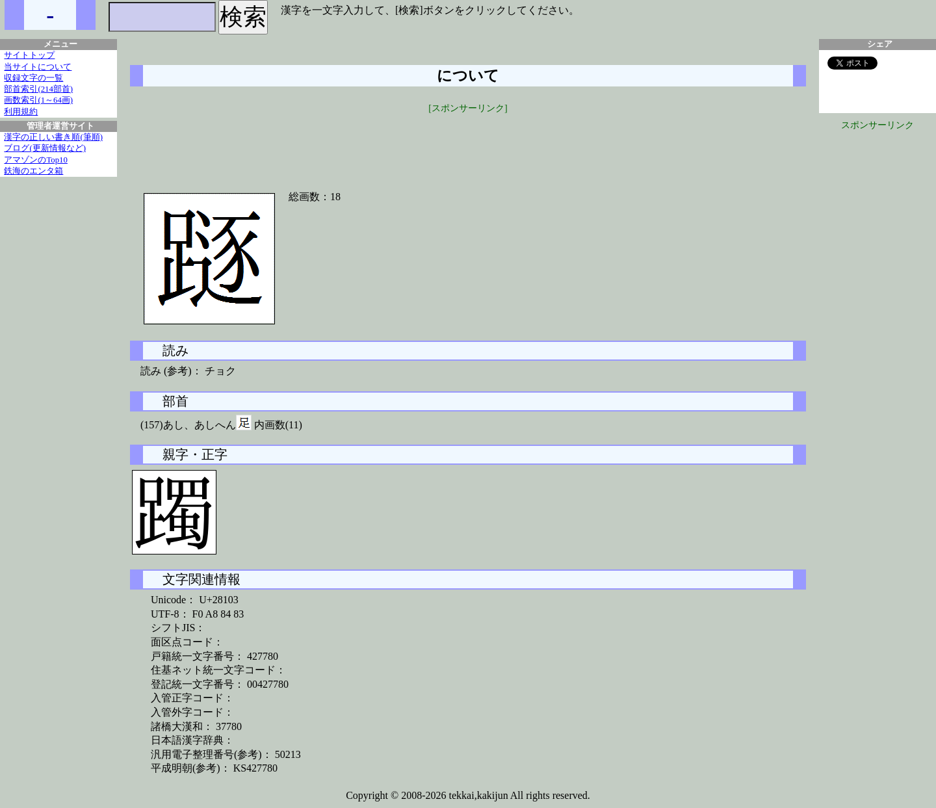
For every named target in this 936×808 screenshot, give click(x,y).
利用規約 (21, 111)
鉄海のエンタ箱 (33, 171)
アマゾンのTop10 (36, 159)
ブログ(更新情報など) (45, 148)
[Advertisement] (468, 144)
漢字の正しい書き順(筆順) (53, 137)
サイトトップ (29, 55)
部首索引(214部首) (38, 89)
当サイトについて (38, 67)
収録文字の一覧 (33, 78)
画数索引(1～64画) (38, 100)
